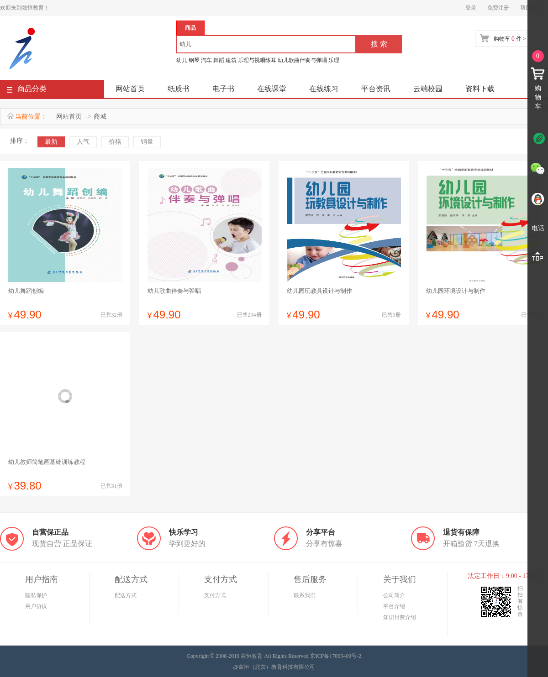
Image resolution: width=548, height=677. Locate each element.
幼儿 (181, 60)
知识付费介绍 (399, 617)
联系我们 (305, 595)
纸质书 (179, 89)
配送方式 (126, 595)
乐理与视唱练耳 (257, 60)
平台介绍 (394, 606)
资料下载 (480, 89)
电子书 (223, 89)
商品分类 (27, 90)
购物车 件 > (510, 39)
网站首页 (130, 89)
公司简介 (394, 595)
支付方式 (215, 595)
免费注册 (498, 8)
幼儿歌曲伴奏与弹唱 (302, 60)
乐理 (333, 60)
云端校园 (428, 89)
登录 (470, 8)
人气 (83, 141)
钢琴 (194, 60)
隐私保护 (36, 595)
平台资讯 (375, 89)
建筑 (231, 60)
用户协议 (36, 606)
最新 (51, 141)
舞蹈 (218, 60)
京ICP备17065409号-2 (336, 656)
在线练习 (323, 89)
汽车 (206, 60)
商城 (100, 116)
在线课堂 (271, 89)
